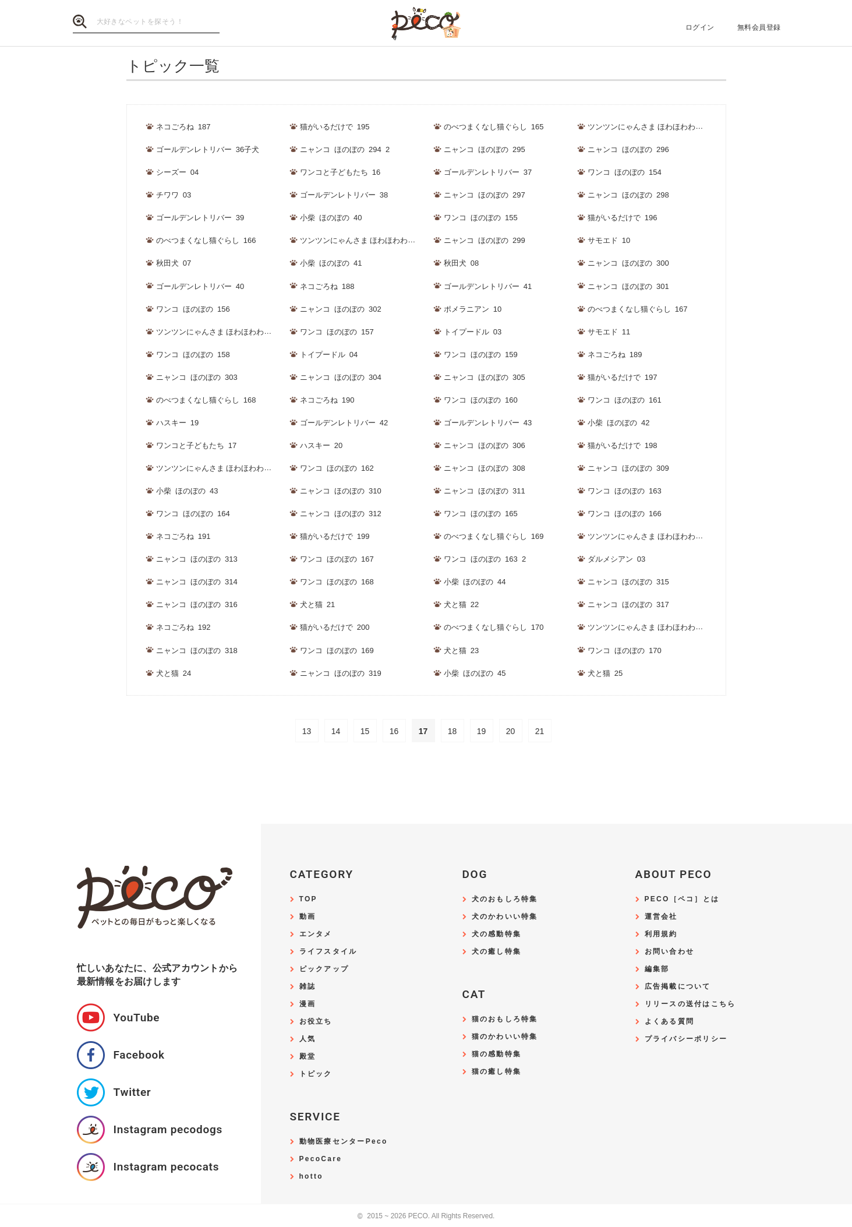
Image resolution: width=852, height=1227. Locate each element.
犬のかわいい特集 (505, 917)
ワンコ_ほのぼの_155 (481, 217)
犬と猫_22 (461, 604)
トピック (316, 1074)
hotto (311, 1176)
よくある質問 (670, 1021)
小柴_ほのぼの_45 (475, 673)
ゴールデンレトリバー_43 (488, 422)
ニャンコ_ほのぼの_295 (484, 149)
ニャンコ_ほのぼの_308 (484, 468)
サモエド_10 (609, 240)
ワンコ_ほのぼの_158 (193, 354)
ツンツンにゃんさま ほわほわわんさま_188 (662, 126)
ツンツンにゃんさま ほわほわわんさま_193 (662, 627)
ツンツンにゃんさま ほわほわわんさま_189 (374, 240)
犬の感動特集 (497, 934)
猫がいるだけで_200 (335, 627)
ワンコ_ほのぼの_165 (481, 513)
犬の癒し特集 (497, 951)
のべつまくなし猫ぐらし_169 (494, 536)
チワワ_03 (174, 195)
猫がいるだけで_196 (622, 217)
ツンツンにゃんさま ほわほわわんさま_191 (230, 468)
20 (510, 731)
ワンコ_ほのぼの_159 (481, 354)
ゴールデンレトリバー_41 (488, 286)
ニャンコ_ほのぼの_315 (628, 581)
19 (481, 731)
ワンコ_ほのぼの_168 (337, 581)
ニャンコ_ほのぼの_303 (197, 377)
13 (307, 731)
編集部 (657, 969)
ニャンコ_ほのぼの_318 (197, 650)
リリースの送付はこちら (690, 1004)
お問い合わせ (670, 951)
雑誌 (307, 986)
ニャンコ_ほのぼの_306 (484, 445)
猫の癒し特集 (497, 1072)
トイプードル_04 (329, 354)
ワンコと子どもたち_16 (340, 172)
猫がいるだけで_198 (622, 445)
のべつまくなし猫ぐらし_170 (494, 627)
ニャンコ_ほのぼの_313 (197, 559)
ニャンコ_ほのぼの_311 (484, 490)
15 (365, 731)
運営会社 (661, 917)
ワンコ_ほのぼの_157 (337, 331)
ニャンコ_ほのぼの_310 (340, 490)
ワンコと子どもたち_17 (196, 445)
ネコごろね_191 (183, 536)
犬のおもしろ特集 (505, 899)
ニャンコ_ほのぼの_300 (628, 263)
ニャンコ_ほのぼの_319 (340, 673)
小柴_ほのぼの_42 (619, 422)
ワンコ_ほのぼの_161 (625, 400)
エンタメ (316, 934)
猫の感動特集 (497, 1054)
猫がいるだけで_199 (335, 536)
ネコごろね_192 (183, 627)
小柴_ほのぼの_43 (187, 490)
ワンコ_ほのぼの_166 (625, 513)
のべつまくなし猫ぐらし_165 (494, 126)
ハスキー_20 (321, 445)
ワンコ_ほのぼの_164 (193, 513)
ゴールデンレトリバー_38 (344, 195)
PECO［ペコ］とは (682, 899)
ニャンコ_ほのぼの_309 (628, 468)
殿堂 (307, 1056)
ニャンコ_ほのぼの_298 (628, 195)
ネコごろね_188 (327, 286)
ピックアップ (324, 969)
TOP (308, 899)
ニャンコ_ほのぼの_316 (197, 604)
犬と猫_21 (317, 604)
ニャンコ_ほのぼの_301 (628, 286)
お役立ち (316, 1021)
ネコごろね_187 (183, 126)
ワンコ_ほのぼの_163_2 (485, 559)
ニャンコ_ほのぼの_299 (484, 240)
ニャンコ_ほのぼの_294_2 (345, 149)
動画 (307, 917)
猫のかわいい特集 (505, 1037)
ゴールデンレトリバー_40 (200, 286)
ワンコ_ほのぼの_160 (481, 400)
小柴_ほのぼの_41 (331, 263)
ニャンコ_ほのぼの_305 (484, 377)
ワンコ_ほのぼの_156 (193, 309)
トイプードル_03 (473, 331)
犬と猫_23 (461, 650)
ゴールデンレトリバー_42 (344, 422)
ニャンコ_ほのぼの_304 (340, 377)
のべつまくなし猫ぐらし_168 (206, 400)
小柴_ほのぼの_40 (331, 217)
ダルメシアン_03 (617, 559)
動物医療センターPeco (343, 1141)
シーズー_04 (177, 172)
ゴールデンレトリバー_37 (488, 172)
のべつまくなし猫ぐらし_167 (638, 309)
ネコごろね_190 (327, 400)
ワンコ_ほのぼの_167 (337, 559)
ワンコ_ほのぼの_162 (337, 468)
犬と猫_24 (174, 673)
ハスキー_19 (177, 422)
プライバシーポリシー (686, 1039)
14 (336, 731)
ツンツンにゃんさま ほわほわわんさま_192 (662, 536)
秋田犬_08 (461, 263)
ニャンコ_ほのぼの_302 (340, 309)
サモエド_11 (609, 331)
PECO (426, 23)
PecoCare (320, 1159)
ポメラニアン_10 (473, 309)
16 (394, 731)
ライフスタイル (328, 951)
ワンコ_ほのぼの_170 (625, 650)
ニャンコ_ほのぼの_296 (628, 149)
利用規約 (661, 934)
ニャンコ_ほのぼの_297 (484, 195)
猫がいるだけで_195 (335, 126)
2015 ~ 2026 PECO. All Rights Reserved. (426, 1216)
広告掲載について (678, 986)
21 (540, 731)
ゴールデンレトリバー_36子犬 (208, 149)
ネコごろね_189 (615, 354)
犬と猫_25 (605, 673)
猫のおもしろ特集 (505, 1019)
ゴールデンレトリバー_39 (200, 217)
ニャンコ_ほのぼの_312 (340, 513)
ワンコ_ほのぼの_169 (337, 650)
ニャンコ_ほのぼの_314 (197, 581)
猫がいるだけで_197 (622, 377)
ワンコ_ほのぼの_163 (625, 490)
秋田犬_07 (174, 263)
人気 (307, 1039)
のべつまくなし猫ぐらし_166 (206, 240)
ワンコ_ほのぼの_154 (625, 172)
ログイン (700, 27)
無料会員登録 (759, 27)
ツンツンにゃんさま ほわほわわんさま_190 (230, 331)
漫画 (307, 1004)
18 (452, 731)
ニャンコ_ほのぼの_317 (628, 604)
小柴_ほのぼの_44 (475, 581)
